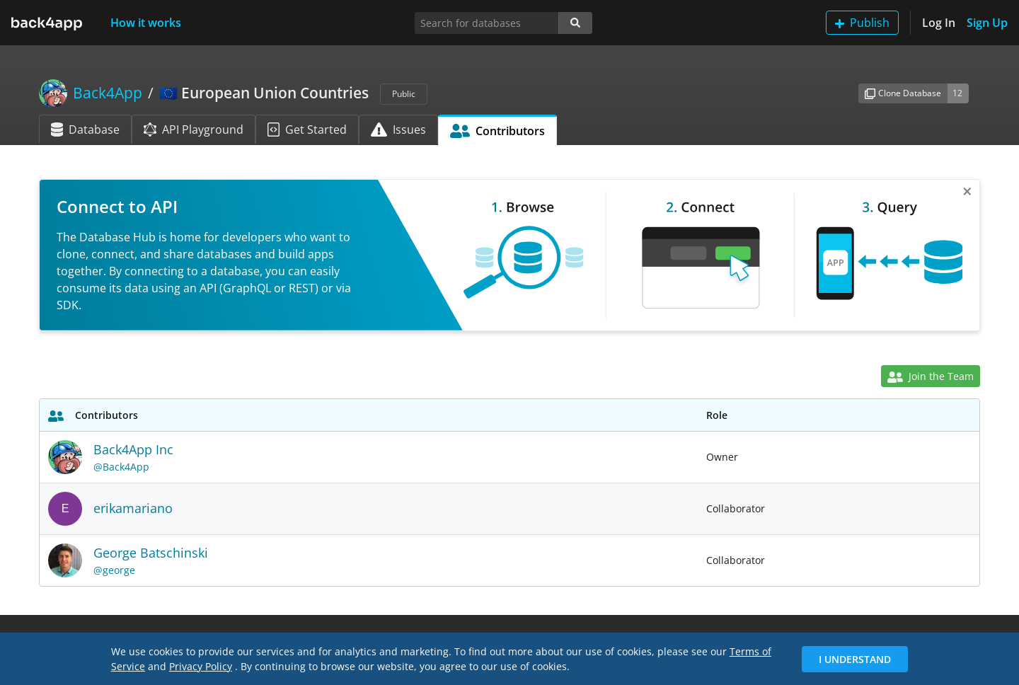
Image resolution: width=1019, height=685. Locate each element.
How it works (145, 22)
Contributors (498, 131)
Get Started (307, 129)
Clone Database (903, 93)
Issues (398, 129)
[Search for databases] (486, 23)
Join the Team (930, 376)
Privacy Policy (200, 666)
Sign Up (987, 22)
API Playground (193, 129)
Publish (862, 22)
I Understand (855, 659)
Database (85, 129)
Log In (938, 22)
